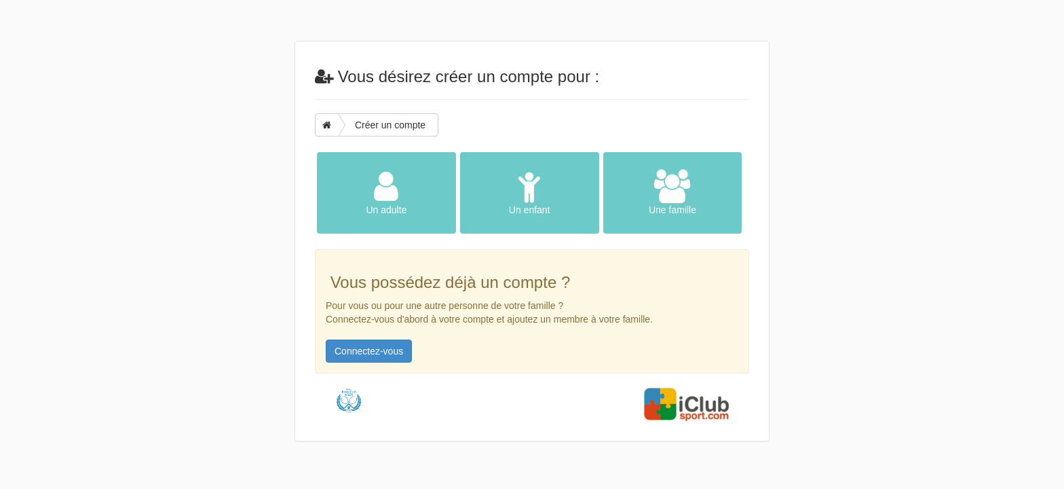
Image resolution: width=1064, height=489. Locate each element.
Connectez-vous (369, 351)
